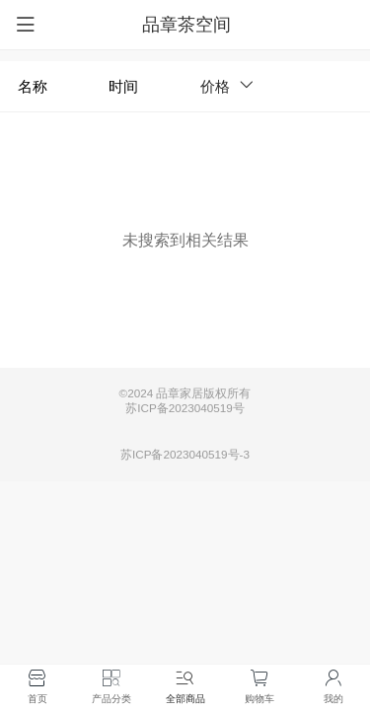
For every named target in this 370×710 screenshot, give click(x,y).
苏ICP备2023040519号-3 (185, 454)
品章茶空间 (186, 25)
